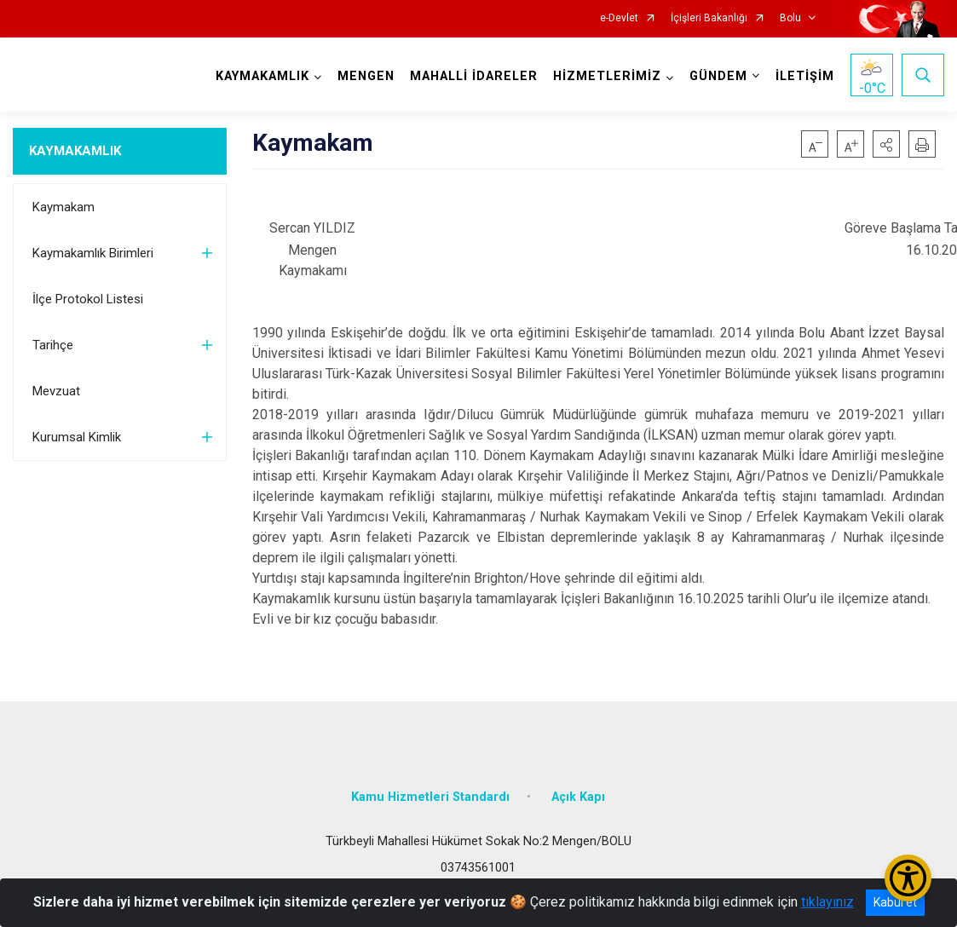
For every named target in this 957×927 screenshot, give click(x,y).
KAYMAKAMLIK (75, 150)
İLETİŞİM (804, 76)
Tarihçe (52, 345)
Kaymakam (63, 207)
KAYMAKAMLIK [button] (262, 76)
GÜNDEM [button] (718, 76)
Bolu (790, 18)
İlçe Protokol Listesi (87, 299)
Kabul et (895, 902)
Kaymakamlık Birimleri (92, 253)
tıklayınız (827, 902)
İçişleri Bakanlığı (709, 18)
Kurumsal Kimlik (76, 437)
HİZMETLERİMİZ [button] (607, 76)
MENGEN (366, 76)
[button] (886, 144)
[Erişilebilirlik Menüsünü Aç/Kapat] (908, 878)
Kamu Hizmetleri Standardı (430, 797)
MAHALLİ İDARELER (474, 76)
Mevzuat (56, 391)
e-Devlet (619, 18)
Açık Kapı (578, 797)
